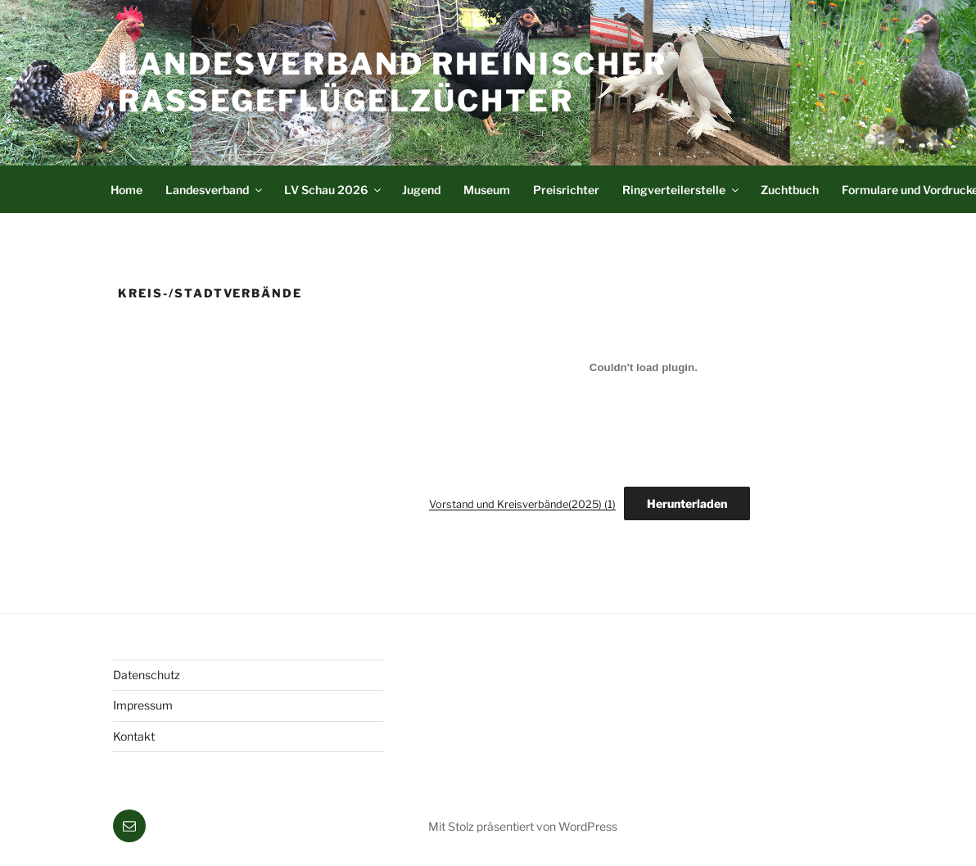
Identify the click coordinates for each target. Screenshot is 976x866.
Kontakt (134, 736)
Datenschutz (146, 675)
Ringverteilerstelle (681, 190)
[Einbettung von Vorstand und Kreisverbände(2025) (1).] (643, 367)
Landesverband (214, 190)
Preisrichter (566, 190)
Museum (486, 190)
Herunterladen (687, 503)
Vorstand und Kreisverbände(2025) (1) (522, 504)
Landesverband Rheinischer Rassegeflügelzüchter (392, 82)
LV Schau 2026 (333, 190)
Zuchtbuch (790, 190)
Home (126, 190)
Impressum (143, 705)
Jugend (421, 190)
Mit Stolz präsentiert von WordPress (522, 826)
